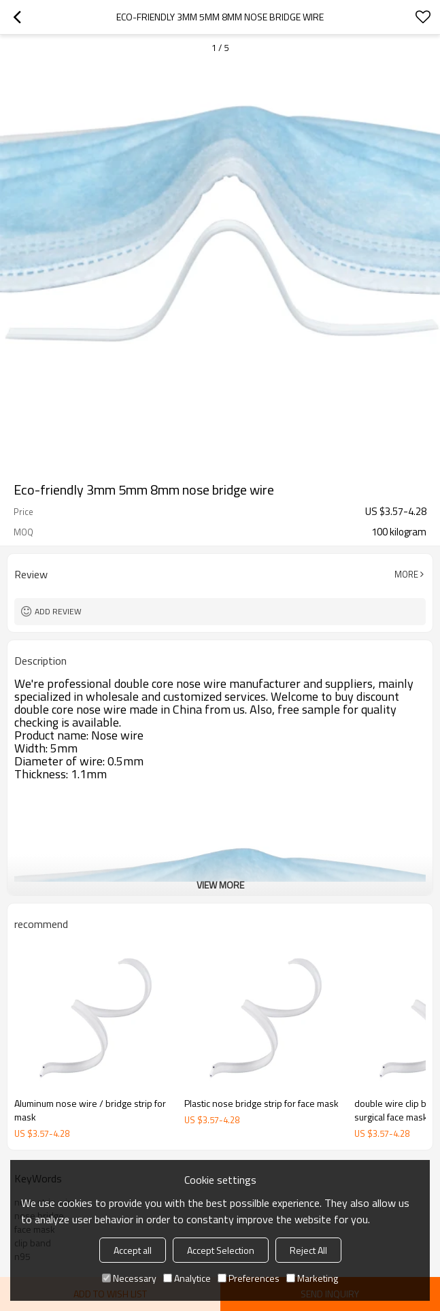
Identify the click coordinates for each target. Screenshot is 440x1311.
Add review (58, 611)
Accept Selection (220, 1250)
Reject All (308, 1250)
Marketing (312, 1278)
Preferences (249, 1278)
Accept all (133, 1250)
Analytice (187, 1278)
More (406, 574)
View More (220, 885)
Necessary (129, 1278)
